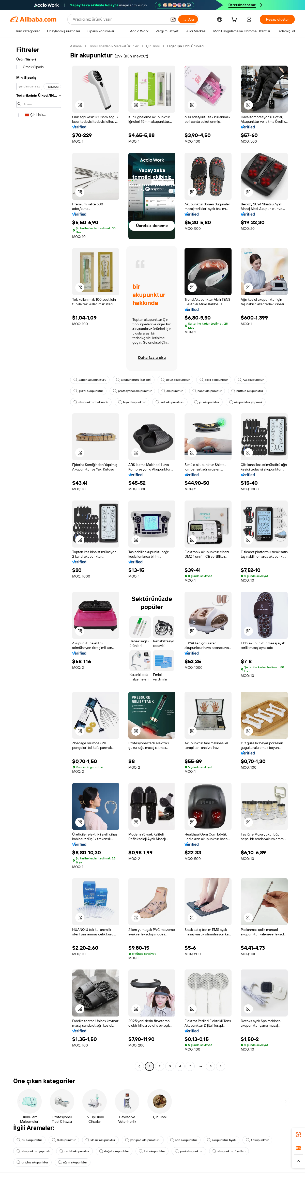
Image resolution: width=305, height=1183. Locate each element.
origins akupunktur (32, 1162)
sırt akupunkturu (170, 402)
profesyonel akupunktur (132, 391)
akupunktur (172, 391)
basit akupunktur (207, 391)
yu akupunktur (206, 402)
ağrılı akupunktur (72, 1162)
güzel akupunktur (88, 391)
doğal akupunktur (114, 1151)
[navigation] (38, 557)
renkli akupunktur (74, 1151)
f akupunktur (257, 1140)
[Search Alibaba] (119, 19)
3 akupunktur (64, 1140)
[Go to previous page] (139, 1066)
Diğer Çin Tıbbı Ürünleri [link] (185, 46)
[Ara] (188, 19)
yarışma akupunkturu (142, 1140)
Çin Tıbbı (153, 46)
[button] (173, 19)
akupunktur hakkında (90, 402)
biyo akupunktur (132, 402)
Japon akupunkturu (89, 380)
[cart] (235, 20)
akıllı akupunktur (214, 380)
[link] (298, 1134)
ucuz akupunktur (175, 380)
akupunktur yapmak (245, 402)
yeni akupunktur (189, 1151)
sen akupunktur (183, 1140)
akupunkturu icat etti (133, 380)
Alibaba (76, 46)
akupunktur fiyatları (229, 1151)
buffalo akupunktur (247, 391)
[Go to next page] (220, 1066)
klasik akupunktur (100, 1140)
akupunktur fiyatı (221, 1140)
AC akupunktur (251, 380)
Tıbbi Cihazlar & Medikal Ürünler (114, 46)
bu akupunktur (29, 1140)
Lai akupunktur (152, 1151)
